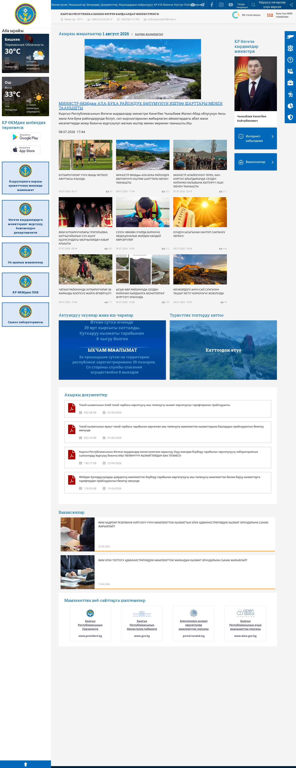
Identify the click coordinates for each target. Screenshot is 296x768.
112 (270, 15)
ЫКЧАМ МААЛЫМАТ (112, 350)
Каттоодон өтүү (223, 350)
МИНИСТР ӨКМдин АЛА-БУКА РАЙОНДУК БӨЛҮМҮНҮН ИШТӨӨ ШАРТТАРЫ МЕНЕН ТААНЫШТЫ (141, 105)
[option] (143, 87)
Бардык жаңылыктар (149, 34)
